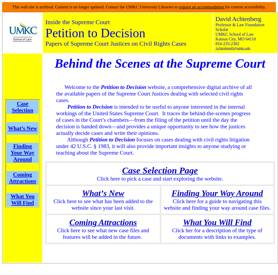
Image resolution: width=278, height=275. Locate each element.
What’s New (22, 128)
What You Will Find (22, 199)
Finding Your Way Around (22, 152)
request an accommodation (202, 7)
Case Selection (22, 107)
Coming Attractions (22, 177)
